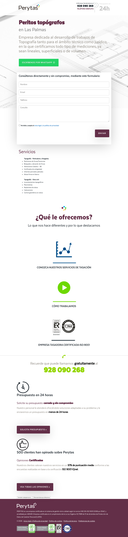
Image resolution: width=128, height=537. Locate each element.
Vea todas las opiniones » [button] (35, 487)
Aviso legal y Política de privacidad (36, 521)
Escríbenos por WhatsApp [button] (38, 62)
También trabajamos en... (25, 497)
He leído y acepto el (39, 125)
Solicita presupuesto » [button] (33, 429)
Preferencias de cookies (86, 521)
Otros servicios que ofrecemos (42, 497)
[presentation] (37, 134)
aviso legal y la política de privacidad (46, 125)
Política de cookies (55, 521)
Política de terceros (70, 521)
